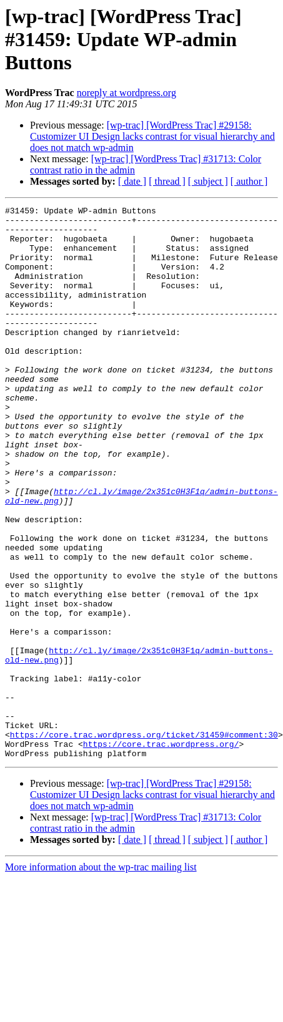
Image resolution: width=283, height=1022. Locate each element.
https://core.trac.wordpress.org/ (161, 852)
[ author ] (249, 181)
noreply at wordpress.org (126, 92)
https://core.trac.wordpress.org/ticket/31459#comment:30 (144, 841)
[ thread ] (167, 181)
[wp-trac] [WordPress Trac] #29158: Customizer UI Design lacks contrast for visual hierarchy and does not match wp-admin (152, 136)
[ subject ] (208, 181)
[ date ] (132, 181)
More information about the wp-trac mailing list (101, 977)
